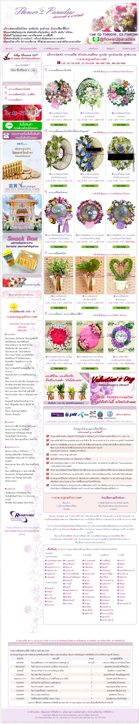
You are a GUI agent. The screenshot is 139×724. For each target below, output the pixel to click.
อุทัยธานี (88, 613)
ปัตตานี (123, 577)
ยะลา (122, 590)
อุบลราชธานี (107, 620)
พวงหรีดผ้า (68, 536)
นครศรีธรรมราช (127, 570)
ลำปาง (88, 600)
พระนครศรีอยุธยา (73, 577)
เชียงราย (88, 564)
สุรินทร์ (105, 603)
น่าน (87, 577)
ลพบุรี (67, 587)
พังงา (122, 580)
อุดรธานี (106, 617)
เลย (103, 593)
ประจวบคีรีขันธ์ (72, 574)
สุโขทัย (88, 607)
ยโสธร (105, 587)
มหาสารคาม (108, 580)
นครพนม (106, 570)
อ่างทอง (68, 603)
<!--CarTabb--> (91, 415)
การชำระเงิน (74, 49)
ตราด (49, 595)
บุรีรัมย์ (105, 577)
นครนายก (69, 570)
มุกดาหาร (106, 584)
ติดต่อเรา (111, 49)
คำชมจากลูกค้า (129, 49)
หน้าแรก (9, 49)
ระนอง (122, 593)
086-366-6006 (118, 63)
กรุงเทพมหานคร (57, 519)
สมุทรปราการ (53, 567)
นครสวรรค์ (89, 574)
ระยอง (50, 601)
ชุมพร (122, 564)
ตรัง (121, 567)
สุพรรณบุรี (69, 600)
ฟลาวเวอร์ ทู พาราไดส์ (38, 641)
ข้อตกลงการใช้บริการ (50, 712)
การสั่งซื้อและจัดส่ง (51, 49)
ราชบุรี (68, 584)
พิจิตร (87, 584)
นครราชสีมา (107, 574)
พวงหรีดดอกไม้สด (66, 526)
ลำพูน (87, 603)
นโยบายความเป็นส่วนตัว (74, 712)
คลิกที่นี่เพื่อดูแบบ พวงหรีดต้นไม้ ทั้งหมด (111, 254)
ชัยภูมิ (104, 567)
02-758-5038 (73, 63)
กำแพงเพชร (90, 560)
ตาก (86, 570)
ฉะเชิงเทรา (70, 564)
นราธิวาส (124, 574)
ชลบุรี (49, 591)
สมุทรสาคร (52, 570)
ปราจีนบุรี (51, 598)
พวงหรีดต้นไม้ (118, 641)
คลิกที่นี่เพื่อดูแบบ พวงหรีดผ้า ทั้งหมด (109, 315)
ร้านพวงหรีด (21, 641)
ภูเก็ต (122, 587)
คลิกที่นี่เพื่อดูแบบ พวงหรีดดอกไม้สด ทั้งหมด (113, 71)
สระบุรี (68, 593)
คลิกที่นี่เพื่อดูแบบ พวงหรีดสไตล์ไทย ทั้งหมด (113, 132)
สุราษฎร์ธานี (125, 603)
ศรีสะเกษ (106, 597)
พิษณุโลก (89, 587)
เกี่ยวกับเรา (93, 49)
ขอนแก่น (106, 564)
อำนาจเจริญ (107, 613)
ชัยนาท (68, 567)
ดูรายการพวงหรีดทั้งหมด (22, 295)
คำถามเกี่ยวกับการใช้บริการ (100, 712)
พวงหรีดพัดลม (72, 529)
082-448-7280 (103, 63)
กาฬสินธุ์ (106, 560)
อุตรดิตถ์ (88, 610)
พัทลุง (122, 584)
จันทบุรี (50, 588)
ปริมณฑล (73, 519)
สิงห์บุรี (68, 597)
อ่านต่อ (67, 509)
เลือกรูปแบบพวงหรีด (28, 49)
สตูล (121, 600)
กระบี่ (122, 560)
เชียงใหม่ (89, 567)
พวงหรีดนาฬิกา (118, 536)
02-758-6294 (88, 63)
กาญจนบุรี (70, 560)
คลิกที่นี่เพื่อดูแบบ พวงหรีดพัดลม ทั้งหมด (111, 193)
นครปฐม (51, 577)
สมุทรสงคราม (71, 590)
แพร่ (86, 593)
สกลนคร (106, 600)
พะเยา (87, 580)
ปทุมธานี (51, 574)
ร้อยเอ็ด (105, 590)
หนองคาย (106, 607)
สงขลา (123, 597)
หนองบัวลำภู (108, 610)
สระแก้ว (50, 605)
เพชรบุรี (68, 580)
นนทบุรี (50, 564)
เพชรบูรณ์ (89, 590)
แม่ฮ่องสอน (90, 597)
